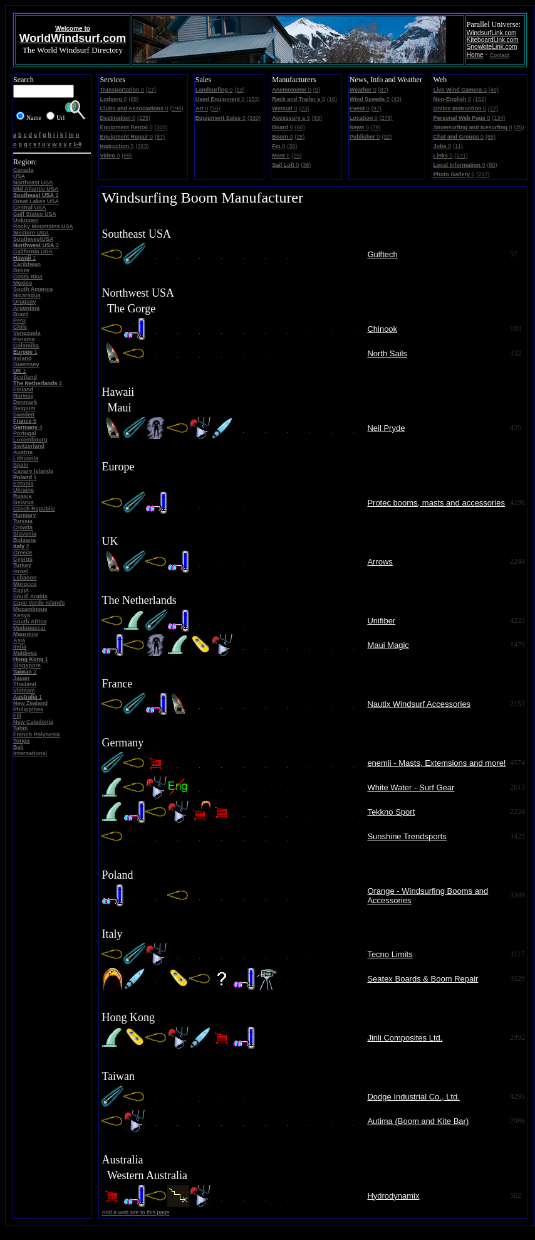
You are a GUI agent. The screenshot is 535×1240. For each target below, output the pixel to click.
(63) (317, 118)
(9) (316, 90)
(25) (299, 137)
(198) (177, 108)
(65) (491, 137)
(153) (252, 99)
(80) (492, 165)
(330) (254, 118)
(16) (215, 108)
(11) (458, 146)
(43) (397, 99)
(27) (151, 90)
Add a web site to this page (135, 1212)
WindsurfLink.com (491, 32)
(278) (386, 118)
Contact (499, 55)
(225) (143, 118)
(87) (160, 137)
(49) (494, 90)
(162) (479, 99)
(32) (387, 137)
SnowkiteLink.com (492, 46)
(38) (306, 165)
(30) (292, 146)
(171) (460, 155)
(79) (376, 127)
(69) (133, 99)
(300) (160, 127)
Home (475, 54)
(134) (498, 118)
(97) (376, 108)
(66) (300, 127)
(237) (482, 174)
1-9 (77, 144)
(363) (141, 146)
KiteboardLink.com (493, 39)
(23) (239, 90)
